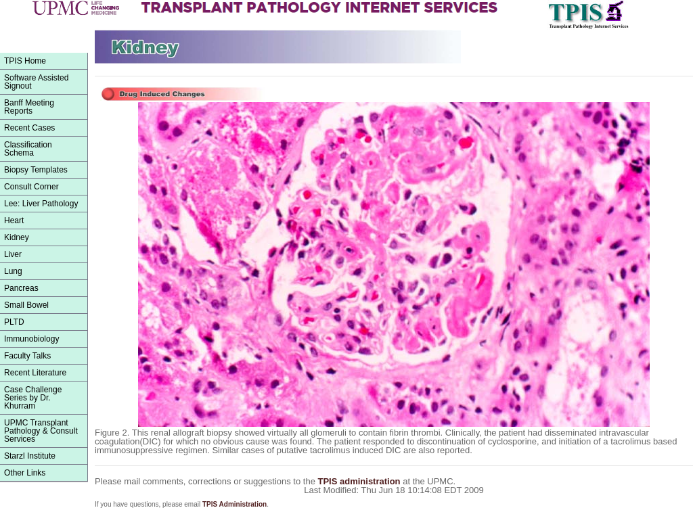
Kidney (16, 237)
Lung (13, 271)
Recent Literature (35, 372)
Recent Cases (29, 128)
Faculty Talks (27, 356)
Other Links (24, 473)
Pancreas (21, 288)
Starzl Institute (29, 456)
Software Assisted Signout (36, 82)
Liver (13, 254)
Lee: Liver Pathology (41, 203)
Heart (14, 220)
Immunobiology (31, 339)
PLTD (14, 322)
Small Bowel (26, 305)
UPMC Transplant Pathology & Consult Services (41, 431)
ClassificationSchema (28, 149)
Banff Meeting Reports (29, 107)
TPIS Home (25, 61)
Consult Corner (31, 186)
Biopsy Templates (36, 170)
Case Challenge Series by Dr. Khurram (33, 398)
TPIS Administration (234, 504)
